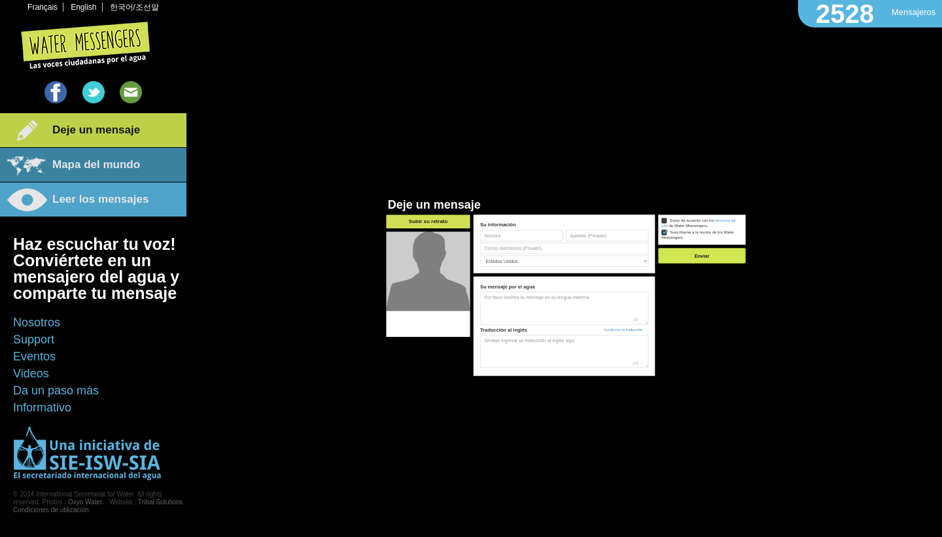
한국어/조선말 (134, 7)
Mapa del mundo (96, 164)
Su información (498, 225)
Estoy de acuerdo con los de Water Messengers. (698, 223)
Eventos (34, 356)
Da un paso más (56, 390)
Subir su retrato (428, 221)
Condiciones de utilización (51, 509)
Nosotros (36, 322)
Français (42, 7)
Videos (31, 373)
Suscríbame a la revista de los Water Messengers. (697, 235)
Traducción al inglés (503, 330)
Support (33, 339)
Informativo (42, 407)
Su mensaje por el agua (507, 287)
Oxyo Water (85, 502)
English (83, 7)
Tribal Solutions (160, 502)
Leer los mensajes (100, 199)
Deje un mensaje (96, 130)
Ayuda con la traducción (623, 330)
